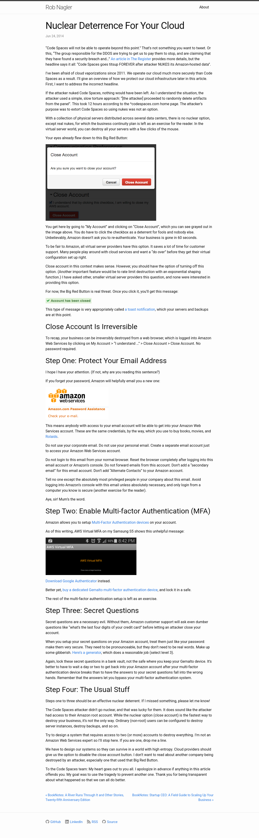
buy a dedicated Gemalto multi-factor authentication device (110, 590)
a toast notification (140, 309)
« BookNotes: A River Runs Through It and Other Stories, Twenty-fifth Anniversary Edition (85, 797)
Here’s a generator (86, 652)
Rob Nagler (59, 7)
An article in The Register (131, 59)
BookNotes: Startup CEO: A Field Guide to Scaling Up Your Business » (173, 797)
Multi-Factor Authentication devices (120, 522)
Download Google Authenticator (71, 581)
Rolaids (52, 436)
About (204, 7)
